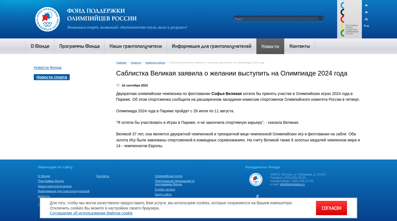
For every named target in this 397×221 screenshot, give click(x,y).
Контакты (102, 176)
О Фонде (44, 176)
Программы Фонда (51, 181)
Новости (136, 62)
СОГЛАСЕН (331, 208)
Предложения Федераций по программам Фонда (175, 182)
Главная (121, 62)
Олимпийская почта (168, 176)
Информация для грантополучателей (64, 191)
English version (165, 189)
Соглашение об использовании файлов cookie (91, 213)
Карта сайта (163, 194)
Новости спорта (155, 62)
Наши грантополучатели (55, 186)
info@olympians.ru (292, 184)
